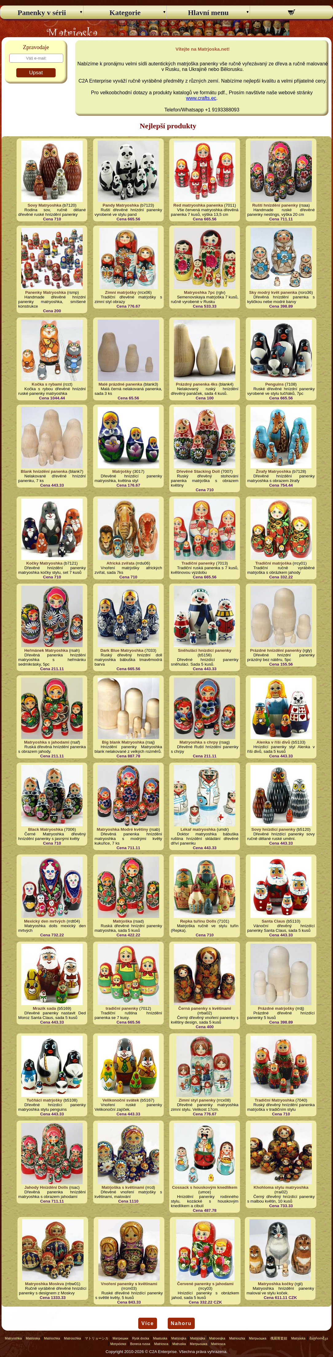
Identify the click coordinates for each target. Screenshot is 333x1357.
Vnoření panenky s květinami (129, 1283)
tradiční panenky (122, 1008)
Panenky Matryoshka (45, 292)
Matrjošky (121, 471)
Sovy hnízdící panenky (273, 829)
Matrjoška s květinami (123, 1187)
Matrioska (33, 1338)
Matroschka (72, 1338)
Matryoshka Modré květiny (122, 829)
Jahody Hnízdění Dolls (46, 1187)
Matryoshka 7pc (199, 292)
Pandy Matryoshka (121, 205)
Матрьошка (257, 1338)
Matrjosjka (178, 1338)
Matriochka (52, 1338)
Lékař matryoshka (198, 829)
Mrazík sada (44, 1008)
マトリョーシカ (96, 1338)
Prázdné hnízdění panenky (275, 650)
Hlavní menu (208, 13)
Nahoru (181, 1323)
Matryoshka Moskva (44, 1283)
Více (147, 1323)
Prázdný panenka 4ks (197, 384)
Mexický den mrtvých (44, 921)
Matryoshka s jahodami (46, 742)
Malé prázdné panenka (120, 384)
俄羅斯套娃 (278, 1338)
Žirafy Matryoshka (273, 471)
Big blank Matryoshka (123, 742)
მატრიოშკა (318, 1338)
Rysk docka (140, 1338)
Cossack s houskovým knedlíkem (204, 1187)
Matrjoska (298, 1338)
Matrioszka (237, 1338)
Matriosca (161, 1344)
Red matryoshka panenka (198, 205)
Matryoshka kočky (275, 1283)
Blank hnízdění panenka (44, 471)
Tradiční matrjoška (273, 563)
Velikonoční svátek (120, 1100)
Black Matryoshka (45, 829)
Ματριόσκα (118, 1344)
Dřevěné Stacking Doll (198, 471)
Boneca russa (140, 1344)
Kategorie (124, 13)
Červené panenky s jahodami (205, 1283)
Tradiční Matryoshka (274, 1100)
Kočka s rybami (47, 384)
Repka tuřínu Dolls (198, 921)
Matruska (179, 1344)
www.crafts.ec (201, 98)
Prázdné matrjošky (276, 1008)
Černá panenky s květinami (204, 1008)
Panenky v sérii (42, 13)
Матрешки (120, 1338)
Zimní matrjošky (120, 292)
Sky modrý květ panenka (273, 292)
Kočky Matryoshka (44, 563)
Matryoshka (13, 1338)
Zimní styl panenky (196, 1100)
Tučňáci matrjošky (44, 1100)
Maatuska (160, 1338)
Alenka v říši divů (273, 742)
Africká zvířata (121, 563)
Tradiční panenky (198, 563)
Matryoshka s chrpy (198, 742)
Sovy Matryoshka (44, 205)
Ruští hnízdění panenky (275, 205)
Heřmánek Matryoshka (46, 650)
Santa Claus (273, 921)
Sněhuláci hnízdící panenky (204, 650)
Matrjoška (122, 921)
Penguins (274, 384)
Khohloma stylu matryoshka (280, 1187)
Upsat (36, 73)
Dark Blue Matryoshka (121, 650)
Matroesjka (217, 1338)
